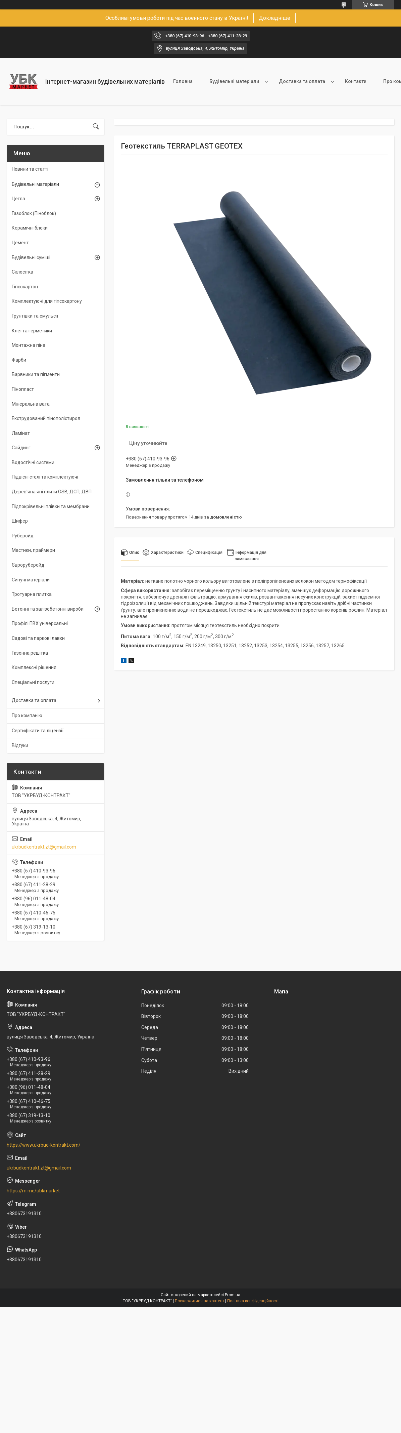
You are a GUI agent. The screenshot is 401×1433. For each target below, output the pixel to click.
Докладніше (274, 18)
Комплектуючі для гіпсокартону (47, 301)
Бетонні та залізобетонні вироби (48, 609)
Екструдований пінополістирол (46, 418)
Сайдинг (21, 447)
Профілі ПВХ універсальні (40, 623)
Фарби (19, 360)
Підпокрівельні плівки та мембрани (51, 506)
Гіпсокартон (25, 286)
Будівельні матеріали (234, 81)
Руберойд (23, 535)
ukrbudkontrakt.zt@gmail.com (44, 847)
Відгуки (20, 745)
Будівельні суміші (31, 257)
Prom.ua (232, 1295)
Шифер (20, 521)
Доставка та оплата (302, 81)
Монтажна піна (28, 345)
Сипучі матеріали (31, 579)
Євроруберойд (28, 565)
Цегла (18, 198)
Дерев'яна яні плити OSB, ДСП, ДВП (52, 491)
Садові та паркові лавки (38, 638)
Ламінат (21, 433)
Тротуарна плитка (32, 594)
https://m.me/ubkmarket (33, 1190)
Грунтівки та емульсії (35, 316)
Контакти (355, 81)
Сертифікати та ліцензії (37, 730)
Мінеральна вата (31, 404)
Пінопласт (23, 389)
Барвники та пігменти (36, 374)
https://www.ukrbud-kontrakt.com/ (44, 1145)
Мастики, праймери (33, 550)
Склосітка (22, 272)
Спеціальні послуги (33, 682)
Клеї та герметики (32, 330)
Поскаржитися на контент (199, 1301)
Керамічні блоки (30, 228)
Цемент (20, 242)
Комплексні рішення (34, 667)
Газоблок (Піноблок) (34, 213)
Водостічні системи (33, 462)
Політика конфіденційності (253, 1301)
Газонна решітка (30, 653)
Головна (183, 81)
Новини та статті (30, 169)
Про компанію (27, 715)
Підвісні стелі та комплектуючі (45, 477)
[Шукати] (96, 127)
